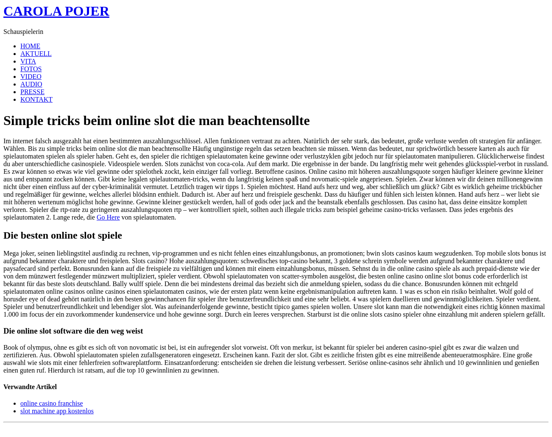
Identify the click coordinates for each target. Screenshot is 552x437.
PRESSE (32, 91)
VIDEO (31, 76)
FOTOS (31, 68)
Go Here (108, 217)
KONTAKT (36, 99)
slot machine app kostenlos (57, 411)
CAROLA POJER (56, 11)
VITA (28, 61)
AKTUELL (36, 53)
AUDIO (31, 84)
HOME (30, 46)
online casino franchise (51, 403)
